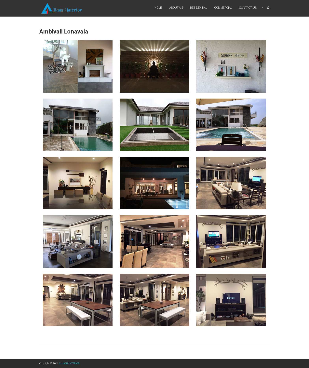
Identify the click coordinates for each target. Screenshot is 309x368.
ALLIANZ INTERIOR (69, 363)
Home (158, 7)
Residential (198, 7)
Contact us (248, 7)
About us (176, 7)
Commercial (223, 7)
